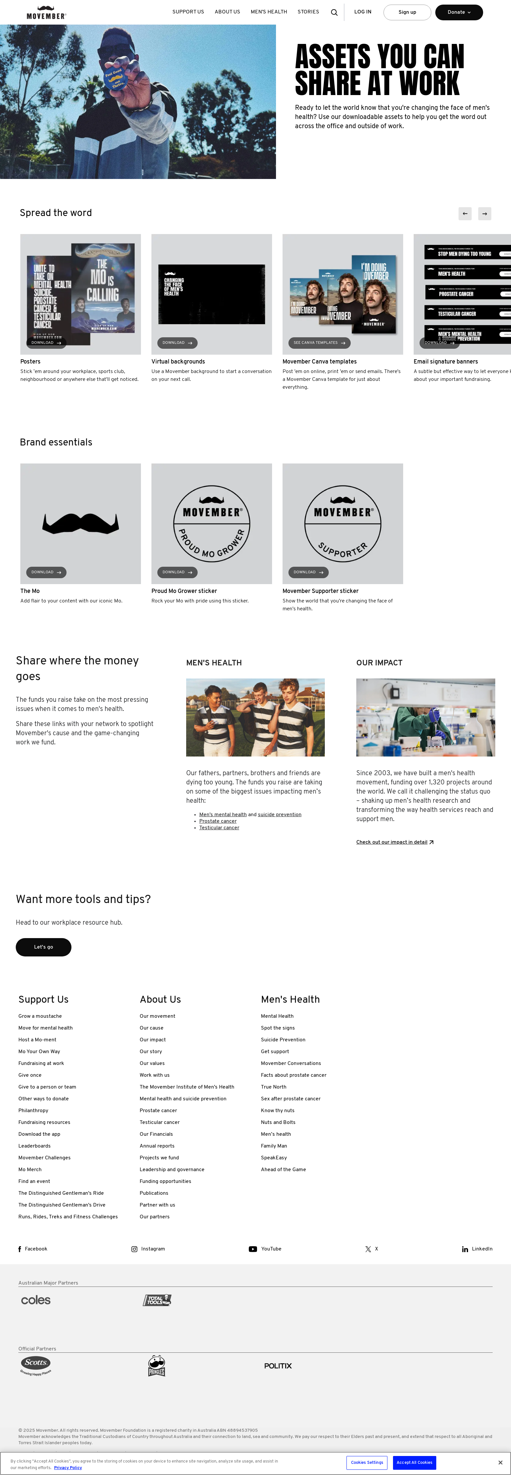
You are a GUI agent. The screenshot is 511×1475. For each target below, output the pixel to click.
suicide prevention (280, 814)
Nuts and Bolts (278, 1122)
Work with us (155, 1075)
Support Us (188, 12)
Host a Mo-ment (37, 1040)
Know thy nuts (278, 1110)
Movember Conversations (291, 1063)
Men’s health (276, 1134)
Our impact (153, 1040)
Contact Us (111, 1453)
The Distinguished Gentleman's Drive (62, 1205)
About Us (227, 12)
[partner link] (73, 1316)
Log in (362, 12)
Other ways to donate (43, 1099)
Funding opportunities (165, 1181)
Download (46, 343)
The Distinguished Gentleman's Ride (61, 1193)
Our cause (152, 1028)
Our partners (155, 1217)
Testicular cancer (219, 828)
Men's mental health (223, 814)
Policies (45, 1453)
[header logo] (46, 12)
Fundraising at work (41, 1063)
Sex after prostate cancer (291, 1099)
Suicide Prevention (283, 1040)
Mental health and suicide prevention (183, 1099)
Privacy (167, 1453)
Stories (308, 12)
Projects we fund (159, 1158)
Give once (30, 1075)
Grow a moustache (40, 1016)
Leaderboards (34, 1146)
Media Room (141, 1453)
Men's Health (269, 12)
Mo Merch (30, 1169)
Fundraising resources (44, 1122)
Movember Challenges (44, 1158)
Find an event (34, 1181)
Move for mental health (45, 1028)
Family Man (274, 1146)
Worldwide (84, 1453)
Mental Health (277, 1016)
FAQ (63, 1453)
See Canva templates (319, 343)
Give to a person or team (47, 1087)
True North (273, 1087)
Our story (151, 1051)
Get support (275, 1051)
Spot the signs (278, 1028)
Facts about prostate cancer (293, 1075)
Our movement (157, 1016)
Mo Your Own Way (39, 1051)
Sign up (407, 12)
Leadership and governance (172, 1169)
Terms (24, 1453)
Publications (154, 1193)
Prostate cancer (218, 821)
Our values (152, 1063)
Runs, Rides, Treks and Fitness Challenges (68, 1217)
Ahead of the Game (283, 1169)
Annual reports (157, 1146)
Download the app (39, 1134)
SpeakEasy (274, 1158)
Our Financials (156, 1134)
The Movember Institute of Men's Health (187, 1087)
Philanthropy (33, 1110)
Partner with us (157, 1205)
